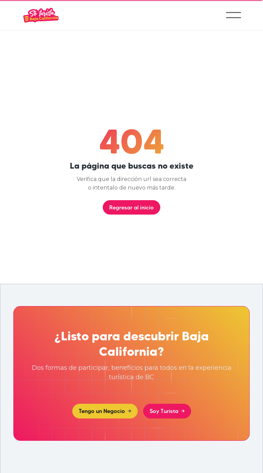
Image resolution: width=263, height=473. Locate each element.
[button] (233, 15)
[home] (41, 15)
